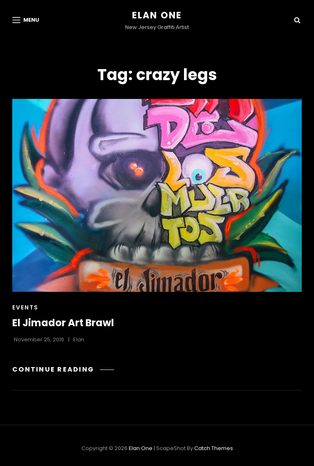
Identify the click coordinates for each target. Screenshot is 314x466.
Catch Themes (213, 448)
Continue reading (63, 369)
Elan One (157, 15)
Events (25, 307)
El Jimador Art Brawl (63, 322)
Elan (78, 339)
